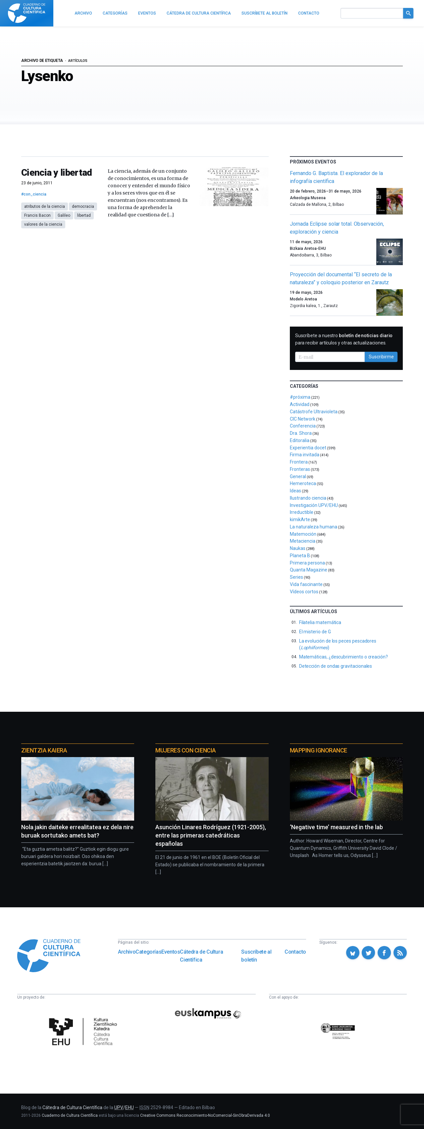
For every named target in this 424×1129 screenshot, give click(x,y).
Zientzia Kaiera (44, 750)
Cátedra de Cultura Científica (201, 956)
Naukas (297, 548)
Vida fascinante (306, 584)
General (298, 476)
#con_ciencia (33, 194)
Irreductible (301, 512)
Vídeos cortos (304, 591)
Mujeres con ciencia (185, 750)
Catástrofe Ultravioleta (314, 411)
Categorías (148, 952)
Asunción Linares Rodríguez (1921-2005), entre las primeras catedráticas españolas (210, 835)
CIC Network (302, 419)
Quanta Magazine (308, 569)
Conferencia (303, 426)
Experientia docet (308, 447)
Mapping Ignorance (318, 750)
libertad (84, 215)
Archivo (126, 952)
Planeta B (300, 555)
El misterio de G (315, 631)
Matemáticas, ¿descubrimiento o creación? (343, 656)
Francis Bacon (37, 215)
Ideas (295, 490)
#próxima (300, 397)
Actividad (299, 404)
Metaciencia (302, 541)
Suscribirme (381, 356)
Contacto (295, 952)
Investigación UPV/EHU (314, 505)
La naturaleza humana (313, 526)
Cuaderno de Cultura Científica (70, 1115)
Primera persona (307, 562)
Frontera (299, 462)
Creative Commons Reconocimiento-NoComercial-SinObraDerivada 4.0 (205, 1115)
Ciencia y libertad (56, 172)
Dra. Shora (301, 433)
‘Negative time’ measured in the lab (336, 827)
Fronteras (300, 469)
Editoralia (299, 440)
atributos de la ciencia (44, 206)
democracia (83, 206)
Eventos (170, 952)
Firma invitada (304, 454)
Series (296, 577)
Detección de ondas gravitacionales (335, 666)
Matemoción (303, 534)
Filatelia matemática (320, 622)
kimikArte (300, 519)
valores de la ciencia (43, 224)
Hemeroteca (303, 483)
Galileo (64, 215)
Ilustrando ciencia (308, 498)
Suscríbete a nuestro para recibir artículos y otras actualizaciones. (344, 339)
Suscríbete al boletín (256, 956)
